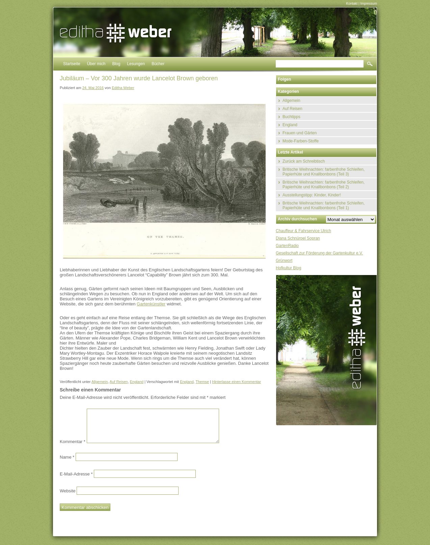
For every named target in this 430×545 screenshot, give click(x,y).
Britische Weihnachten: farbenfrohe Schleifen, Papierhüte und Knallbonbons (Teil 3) (324, 171)
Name (67, 457)
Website (68, 490)
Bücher (158, 63)
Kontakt (351, 3)
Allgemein (99, 382)
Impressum (368, 3)
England (136, 382)
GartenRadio (287, 245)
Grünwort (284, 260)
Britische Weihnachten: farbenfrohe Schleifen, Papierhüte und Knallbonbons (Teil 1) (324, 205)
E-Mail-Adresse (76, 473)
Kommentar (72, 441)
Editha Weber (123, 88)
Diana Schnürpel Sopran (298, 238)
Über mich (96, 63)
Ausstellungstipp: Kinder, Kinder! (312, 195)
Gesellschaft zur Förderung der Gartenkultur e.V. (319, 253)
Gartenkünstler (151, 303)
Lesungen (136, 63)
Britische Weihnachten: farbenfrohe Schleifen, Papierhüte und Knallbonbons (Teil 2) (324, 184)
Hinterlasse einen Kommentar (236, 382)
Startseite (71, 63)
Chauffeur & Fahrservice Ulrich (303, 230)
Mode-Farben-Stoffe (301, 141)
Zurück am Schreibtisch (304, 161)
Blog (116, 63)
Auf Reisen (119, 382)
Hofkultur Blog (288, 268)
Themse (202, 382)
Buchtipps (291, 116)
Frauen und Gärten (300, 133)
